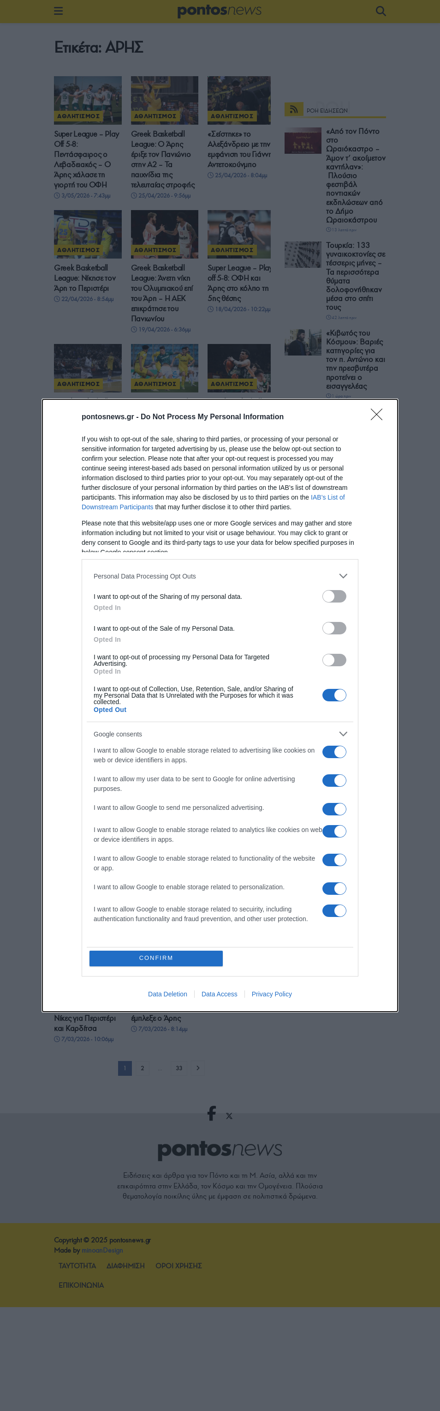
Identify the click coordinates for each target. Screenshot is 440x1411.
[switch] (334, 596)
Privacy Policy (272, 994)
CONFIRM (156, 958)
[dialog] (220, 705)
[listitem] (220, 576)
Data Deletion (167, 994)
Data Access (220, 994)
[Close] (379, 417)
